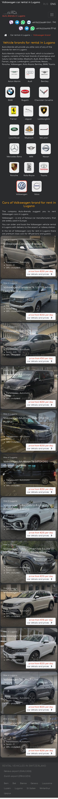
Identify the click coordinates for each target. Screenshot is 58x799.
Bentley (44, 81)
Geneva (34, 783)
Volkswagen (21, 194)
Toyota (44, 175)
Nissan (46, 157)
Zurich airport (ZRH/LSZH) (17, 776)
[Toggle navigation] (52, 14)
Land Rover (14, 138)
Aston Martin (14, 81)
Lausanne (47, 783)
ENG (52, 4)
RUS (45, 4)
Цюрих (7, 793)
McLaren (44, 138)
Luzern (7, 788)
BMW (10, 100)
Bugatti (25, 100)
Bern (6, 783)
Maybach (29, 138)
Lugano (19, 788)
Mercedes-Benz (14, 157)
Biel (14, 783)
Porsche (14, 175)
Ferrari (13, 119)
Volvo (36, 194)
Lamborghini (44, 119)
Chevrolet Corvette (43, 100)
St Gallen (31, 788)
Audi (30, 81)
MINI (31, 157)
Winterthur (45, 788)
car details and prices (40, 272)
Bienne (23, 783)
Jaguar (28, 119)
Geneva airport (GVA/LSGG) (17, 771)
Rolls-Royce (29, 175)
